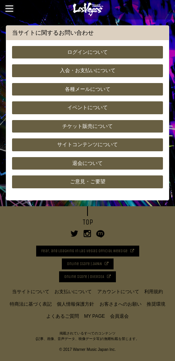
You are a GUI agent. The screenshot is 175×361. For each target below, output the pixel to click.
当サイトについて (30, 291)
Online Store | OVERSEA (84, 276)
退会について (87, 163)
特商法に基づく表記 (31, 304)
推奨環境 (156, 304)
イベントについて (87, 107)
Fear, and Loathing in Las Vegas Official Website (84, 251)
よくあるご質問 (62, 316)
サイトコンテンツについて (87, 144)
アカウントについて (118, 291)
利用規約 (153, 291)
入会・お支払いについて (88, 70)
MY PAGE (94, 316)
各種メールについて (87, 89)
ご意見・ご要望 (87, 181)
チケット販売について (87, 126)
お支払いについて (73, 291)
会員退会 (119, 316)
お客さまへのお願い (121, 304)
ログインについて (87, 52)
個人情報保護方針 (75, 304)
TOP (87, 222)
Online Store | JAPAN (84, 264)
